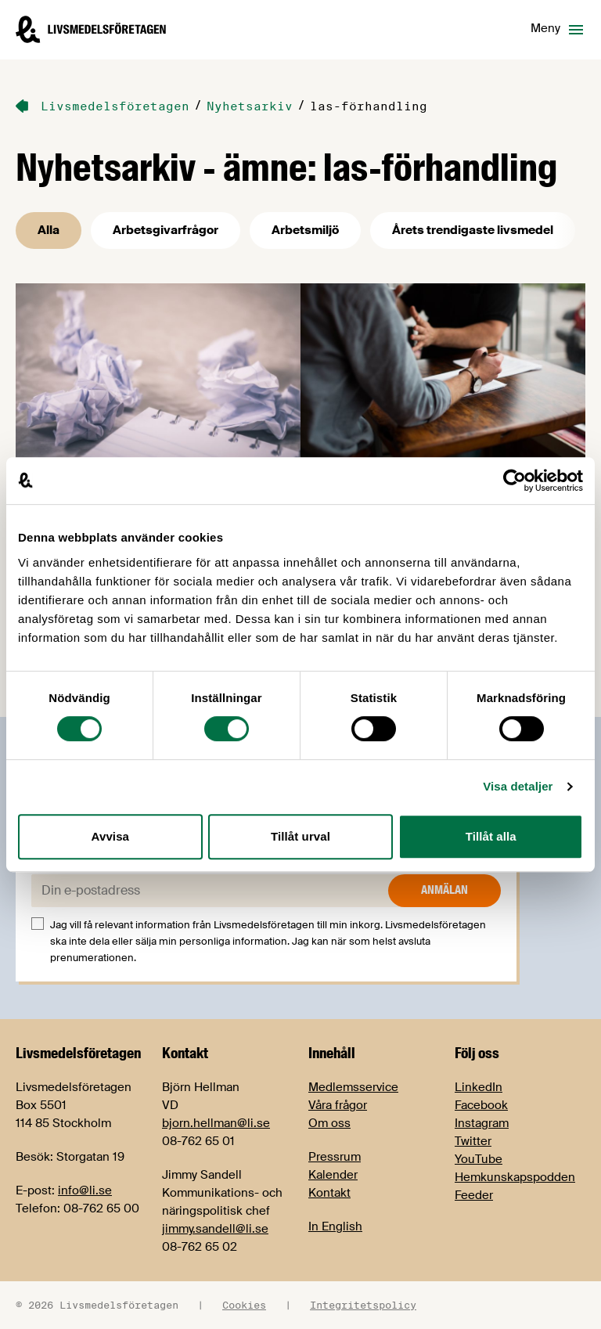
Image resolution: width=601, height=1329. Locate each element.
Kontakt (329, 1193)
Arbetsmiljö (305, 230)
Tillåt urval (300, 836)
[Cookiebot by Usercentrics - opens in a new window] (514, 480)
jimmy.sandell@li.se (215, 1229)
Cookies (244, 1304)
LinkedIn (478, 1087)
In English (335, 1226)
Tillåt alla (491, 836)
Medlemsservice (353, 1087)
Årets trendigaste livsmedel (472, 230)
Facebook (481, 1105)
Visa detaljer (517, 786)
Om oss (329, 1123)
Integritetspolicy (363, 1304)
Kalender (333, 1175)
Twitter (473, 1141)
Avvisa (110, 836)
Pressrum (334, 1157)
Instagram (482, 1123)
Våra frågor (337, 1105)
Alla (48, 230)
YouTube (478, 1159)
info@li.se (85, 1190)
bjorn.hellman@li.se (216, 1123)
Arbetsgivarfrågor (165, 230)
